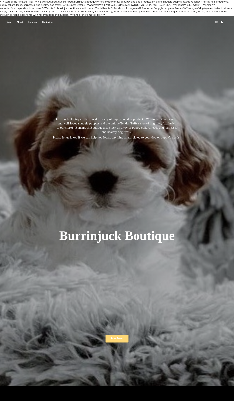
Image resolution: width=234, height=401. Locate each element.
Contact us (47, 22)
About (19, 22)
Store (8, 22)
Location (32, 22)
